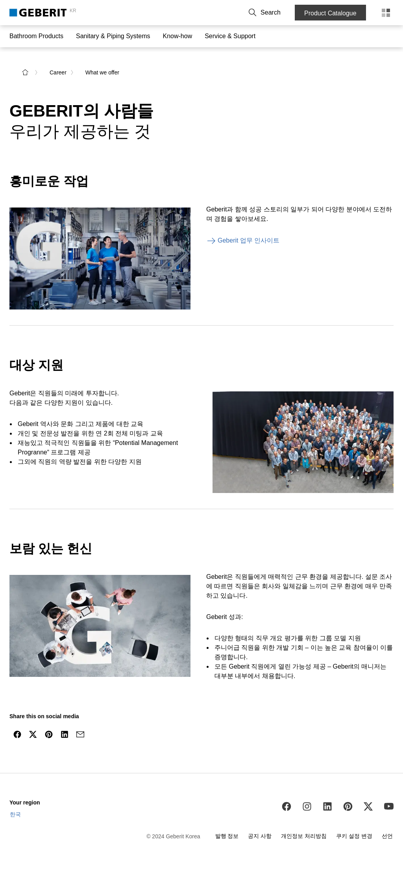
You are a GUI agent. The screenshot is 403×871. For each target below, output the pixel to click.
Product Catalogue (333, 13)
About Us (223, 12)
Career (251, 12)
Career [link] (58, 68)
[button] (280, 12)
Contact (194, 12)
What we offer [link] (102, 68)
